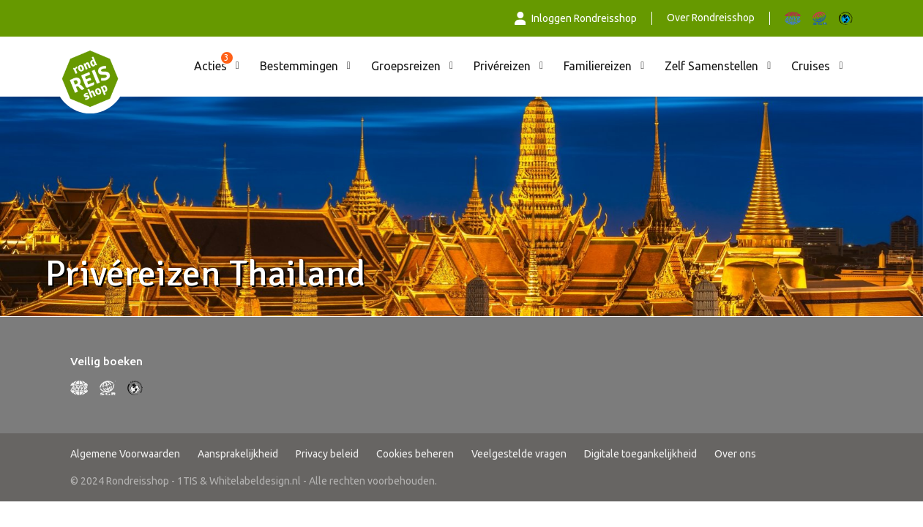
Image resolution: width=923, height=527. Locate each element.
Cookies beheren (415, 454)
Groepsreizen (406, 65)
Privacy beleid (327, 454)
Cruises (810, 65)
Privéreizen (502, 65)
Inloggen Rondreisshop (576, 18)
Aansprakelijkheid (238, 454)
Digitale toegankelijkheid (640, 454)
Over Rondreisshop (711, 17)
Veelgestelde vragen (519, 454)
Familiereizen (598, 65)
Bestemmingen (299, 65)
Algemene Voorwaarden (125, 454)
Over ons (735, 454)
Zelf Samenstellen (711, 65)
